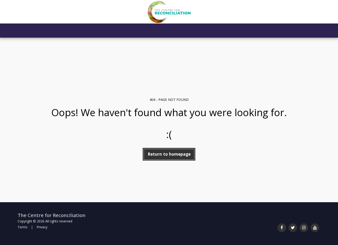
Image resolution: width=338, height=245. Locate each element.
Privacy (42, 227)
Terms (22, 227)
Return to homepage (169, 154)
